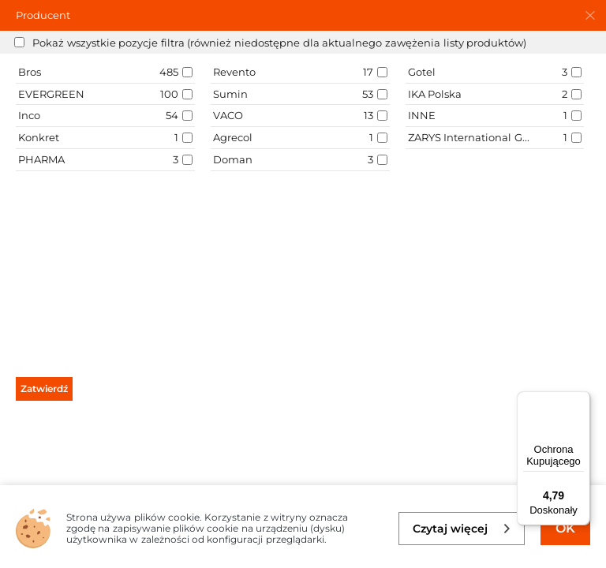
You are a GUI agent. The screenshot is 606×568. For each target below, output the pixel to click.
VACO (228, 115)
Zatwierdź (44, 388)
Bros (29, 71)
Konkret (38, 137)
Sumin (230, 94)
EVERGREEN (51, 94)
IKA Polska (435, 94)
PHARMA (41, 159)
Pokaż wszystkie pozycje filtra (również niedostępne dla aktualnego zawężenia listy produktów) (279, 42)
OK (565, 528)
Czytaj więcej (462, 528)
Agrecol (232, 137)
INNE (422, 115)
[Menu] (580, 400)
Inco (29, 115)
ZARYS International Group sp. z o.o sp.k (469, 137)
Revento (234, 71)
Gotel (422, 71)
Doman (232, 159)
